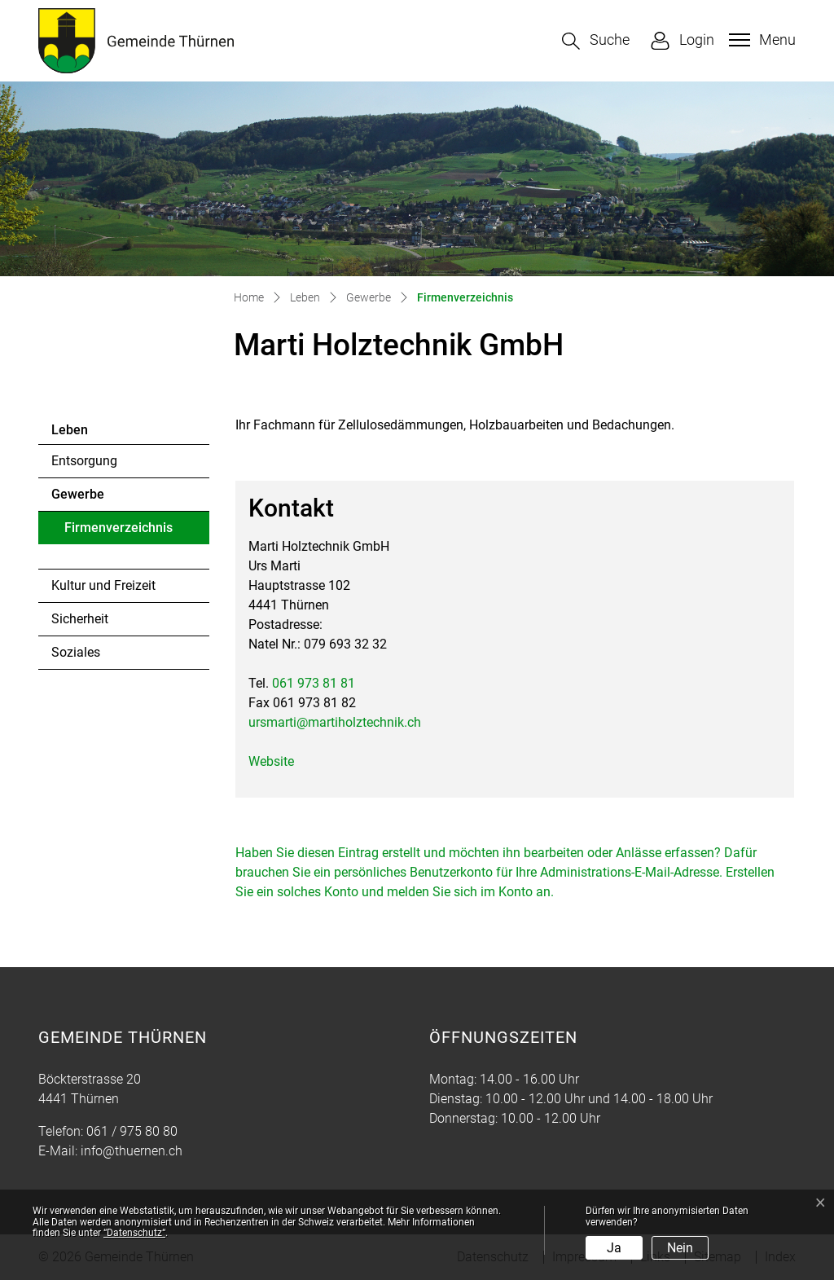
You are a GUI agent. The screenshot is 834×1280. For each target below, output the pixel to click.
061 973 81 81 (313, 683)
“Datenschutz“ (134, 1232)
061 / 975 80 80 (132, 1131)
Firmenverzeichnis (118, 532)
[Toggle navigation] (760, 40)
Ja (614, 1248)
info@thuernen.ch (131, 1151)
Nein (680, 1248)
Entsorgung (84, 460)
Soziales (75, 652)
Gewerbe (77, 494)
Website (279, 761)
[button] (595, 41)
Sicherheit (79, 619)
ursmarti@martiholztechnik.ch (334, 722)
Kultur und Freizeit (103, 585)
